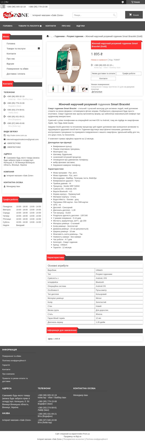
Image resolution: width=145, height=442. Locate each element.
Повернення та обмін (17, 68)
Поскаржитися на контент (73, 439)
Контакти (51, 26)
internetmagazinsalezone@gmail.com (23, 139)
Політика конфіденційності (14, 360)
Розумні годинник (75, 36)
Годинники (60, 36)
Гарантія (6, 365)
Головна (7, 26)
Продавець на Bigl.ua (72, 436)
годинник (104, 104)
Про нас (66, 26)
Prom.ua (86, 434)
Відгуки (80, 26)
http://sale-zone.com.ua (17, 135)
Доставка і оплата (16, 73)
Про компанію (8, 374)
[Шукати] (114, 15)
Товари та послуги (28, 26)
